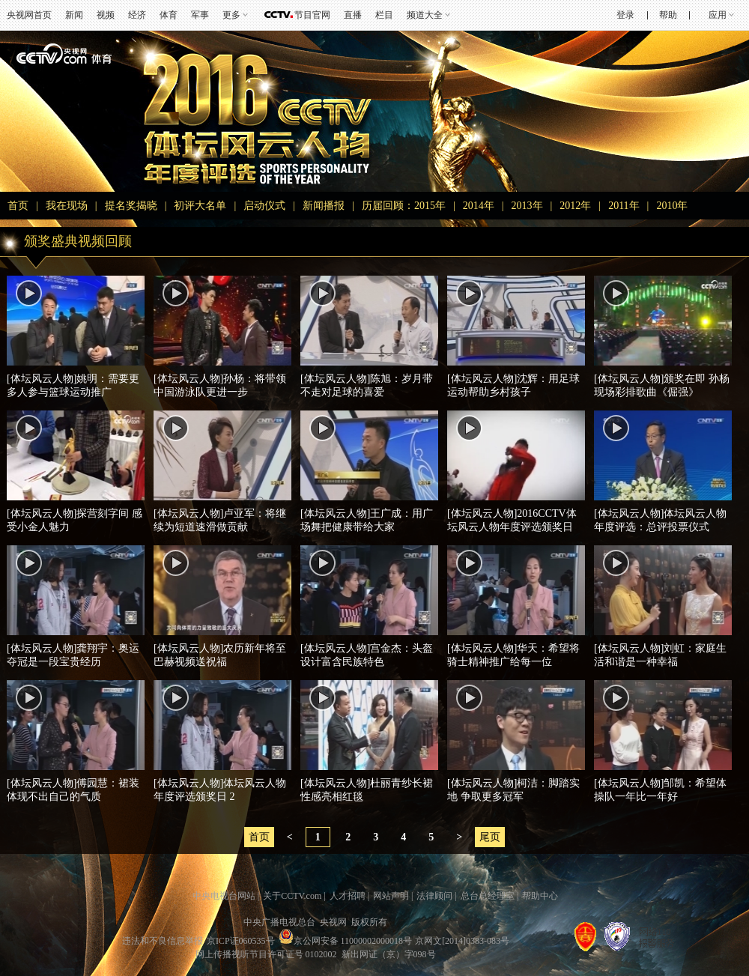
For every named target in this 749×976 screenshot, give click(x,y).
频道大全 (425, 15)
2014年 (478, 205)
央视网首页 (29, 15)
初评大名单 (200, 205)
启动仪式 (264, 205)
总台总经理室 (488, 896)
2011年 (623, 205)
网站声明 (391, 896)
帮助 (668, 15)
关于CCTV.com (292, 896)
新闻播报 (324, 205)
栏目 (384, 15)
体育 (169, 15)
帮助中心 (540, 896)
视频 (106, 15)
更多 (231, 15)
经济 (137, 15)
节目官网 (312, 15)
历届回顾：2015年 (404, 205)
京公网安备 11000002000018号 (346, 941)
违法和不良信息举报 (162, 941)
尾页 (489, 837)
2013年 (527, 205)
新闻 (74, 15)
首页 (17, 205)
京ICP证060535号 (241, 941)
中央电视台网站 (223, 896)
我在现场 (67, 205)
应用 (718, 15)
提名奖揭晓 (131, 205)
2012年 (575, 205)
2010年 (672, 205)
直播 (353, 15)
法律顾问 (434, 896)
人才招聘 (348, 896)
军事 (200, 15)
